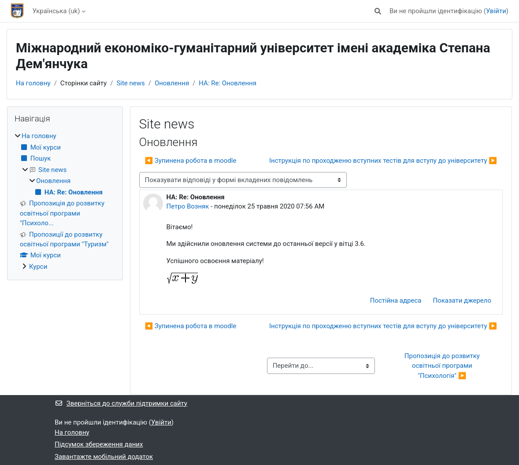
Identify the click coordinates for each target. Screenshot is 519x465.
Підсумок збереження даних (99, 444)
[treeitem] (65, 201)
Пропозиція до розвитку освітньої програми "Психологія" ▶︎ (443, 366)
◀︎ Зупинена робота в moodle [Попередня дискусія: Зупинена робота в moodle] (191, 161)
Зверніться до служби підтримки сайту (121, 403)
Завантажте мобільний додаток (104, 457)
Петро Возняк (188, 206)
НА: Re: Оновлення (227, 83)
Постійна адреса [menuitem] (396, 300)
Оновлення (172, 83)
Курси (38, 267)
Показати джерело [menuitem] (462, 300)
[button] (378, 11)
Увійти (496, 11)
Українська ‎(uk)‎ (56, 11)
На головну (33, 83)
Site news (130, 83)
